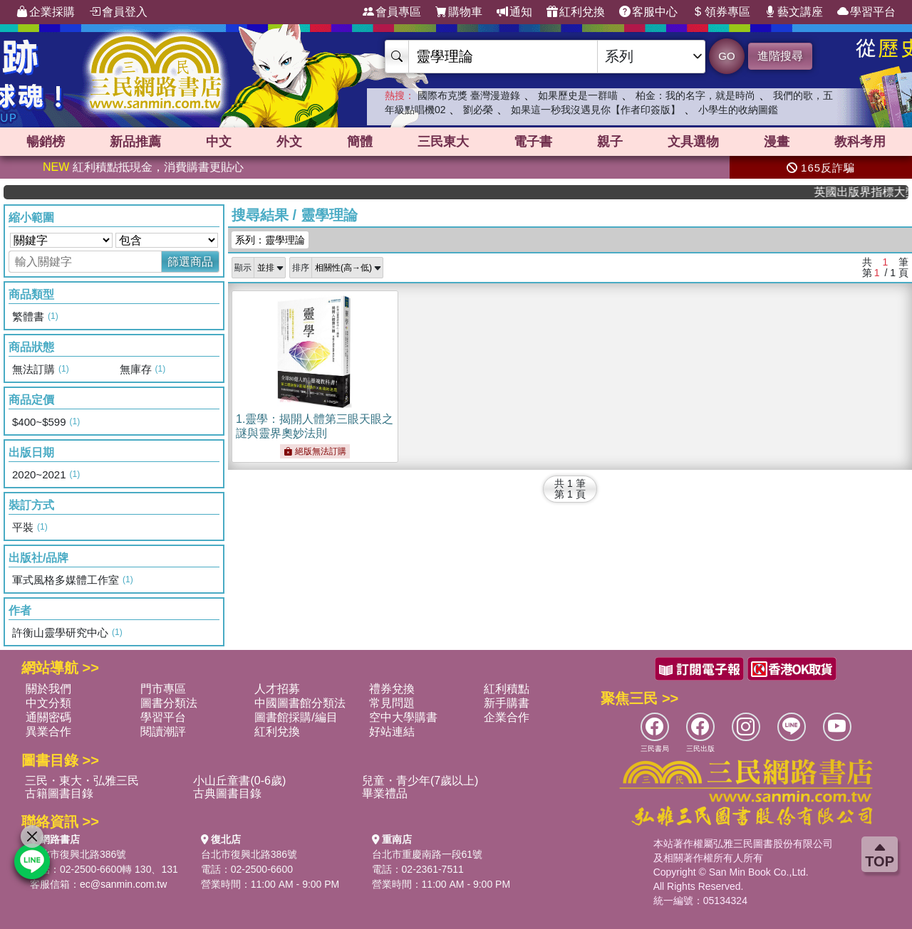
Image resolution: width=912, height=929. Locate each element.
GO (726, 56)
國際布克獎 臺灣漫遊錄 (469, 95)
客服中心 (648, 12)
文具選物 (693, 142)
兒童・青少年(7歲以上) (420, 781)
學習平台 (866, 12)
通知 (514, 12)
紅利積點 (506, 689)
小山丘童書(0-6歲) (239, 781)
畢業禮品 (385, 793)
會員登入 (118, 12)
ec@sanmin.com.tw (123, 884)
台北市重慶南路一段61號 (427, 854)
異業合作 (48, 731)
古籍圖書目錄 (59, 793)
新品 (135, 142)
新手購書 (506, 703)
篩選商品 (190, 262)
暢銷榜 (45, 142)
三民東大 (443, 142)
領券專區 (721, 12)
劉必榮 (478, 109)
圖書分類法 (168, 703)
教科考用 (860, 142)
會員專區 (392, 12)
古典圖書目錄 (227, 793)
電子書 (533, 142)
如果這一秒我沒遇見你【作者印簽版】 (595, 109)
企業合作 (506, 717)
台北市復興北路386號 (78, 854)
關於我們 (48, 689)
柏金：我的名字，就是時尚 (695, 95)
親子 (610, 142)
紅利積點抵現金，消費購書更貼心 (143, 167)
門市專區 (163, 689)
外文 (289, 142)
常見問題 (392, 703)
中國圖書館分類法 (300, 703)
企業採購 (45, 12)
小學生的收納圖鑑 (738, 109)
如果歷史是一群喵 (578, 95)
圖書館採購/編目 (295, 717)
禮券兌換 (392, 689)
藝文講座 (794, 12)
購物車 (458, 12)
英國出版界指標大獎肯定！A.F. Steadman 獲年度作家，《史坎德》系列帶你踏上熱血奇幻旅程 (868, 192)
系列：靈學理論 (270, 240)
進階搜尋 (780, 56)
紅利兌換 (575, 12)
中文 (219, 142)
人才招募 (277, 689)
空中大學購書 (403, 717)
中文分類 (48, 703)
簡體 (360, 142)
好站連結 (392, 731)
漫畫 (776, 142)
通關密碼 (48, 717)
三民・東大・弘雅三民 (82, 781)
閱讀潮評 (163, 731)
